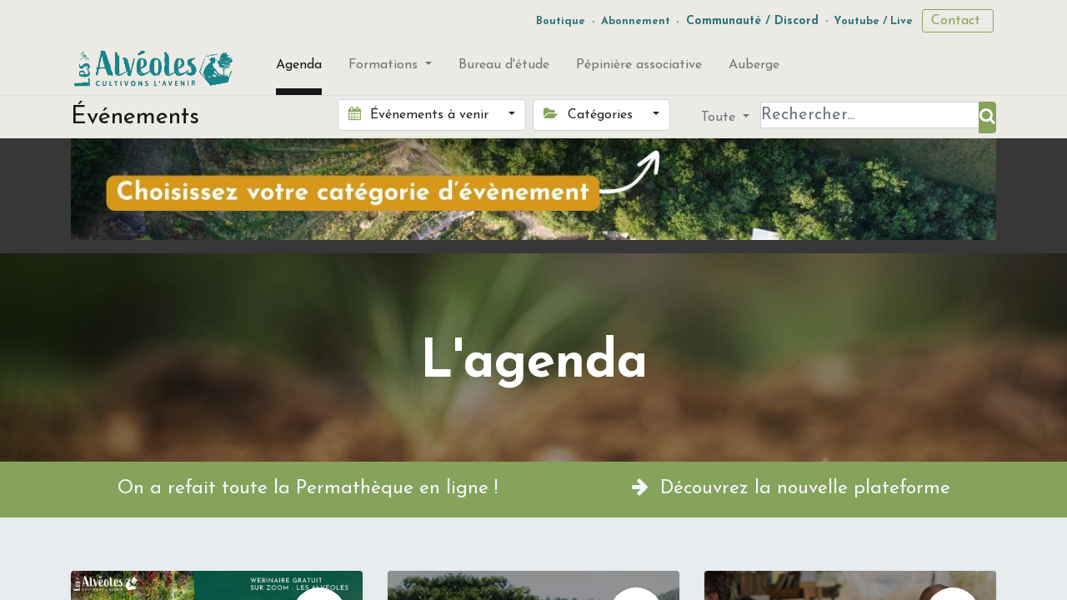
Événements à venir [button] (420, 114)
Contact (958, 21)
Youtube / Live (873, 21)
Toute (720, 117)
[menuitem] (299, 68)
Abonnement (635, 21)
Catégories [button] (590, 114)
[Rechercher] (987, 117)
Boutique (560, 21)
